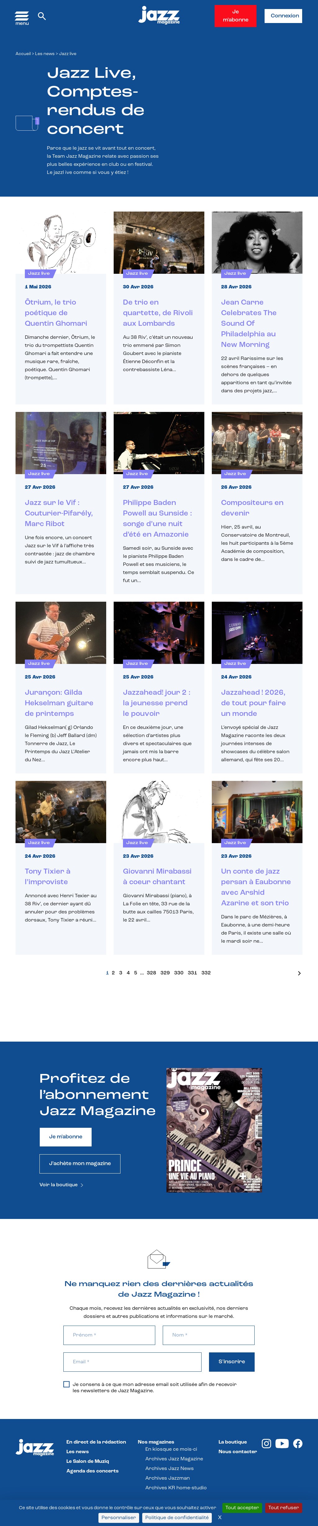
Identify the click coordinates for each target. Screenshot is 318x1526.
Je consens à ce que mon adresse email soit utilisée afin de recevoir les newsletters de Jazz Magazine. (150, 1387)
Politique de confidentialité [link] (177, 1517)
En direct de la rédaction (96, 1442)
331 (192, 973)
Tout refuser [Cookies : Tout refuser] (283, 1507)
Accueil (23, 54)
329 (165, 973)
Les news (45, 54)
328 (151, 973)
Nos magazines (156, 1442)
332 (206, 973)
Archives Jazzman (167, 1478)
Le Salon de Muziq (87, 1461)
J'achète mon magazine (80, 1164)
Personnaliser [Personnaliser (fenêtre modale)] (119, 1517)
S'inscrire (232, 1362)
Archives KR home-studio (176, 1488)
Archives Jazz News (169, 1468)
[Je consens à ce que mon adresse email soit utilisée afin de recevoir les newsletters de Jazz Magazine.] (66, 1384)
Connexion (285, 16)
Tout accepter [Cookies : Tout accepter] (242, 1507)
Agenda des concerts (92, 1471)
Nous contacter (238, 1451)
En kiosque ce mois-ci (171, 1449)
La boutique (233, 1442)
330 (179, 973)
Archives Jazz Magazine (174, 1459)
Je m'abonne (235, 16)
